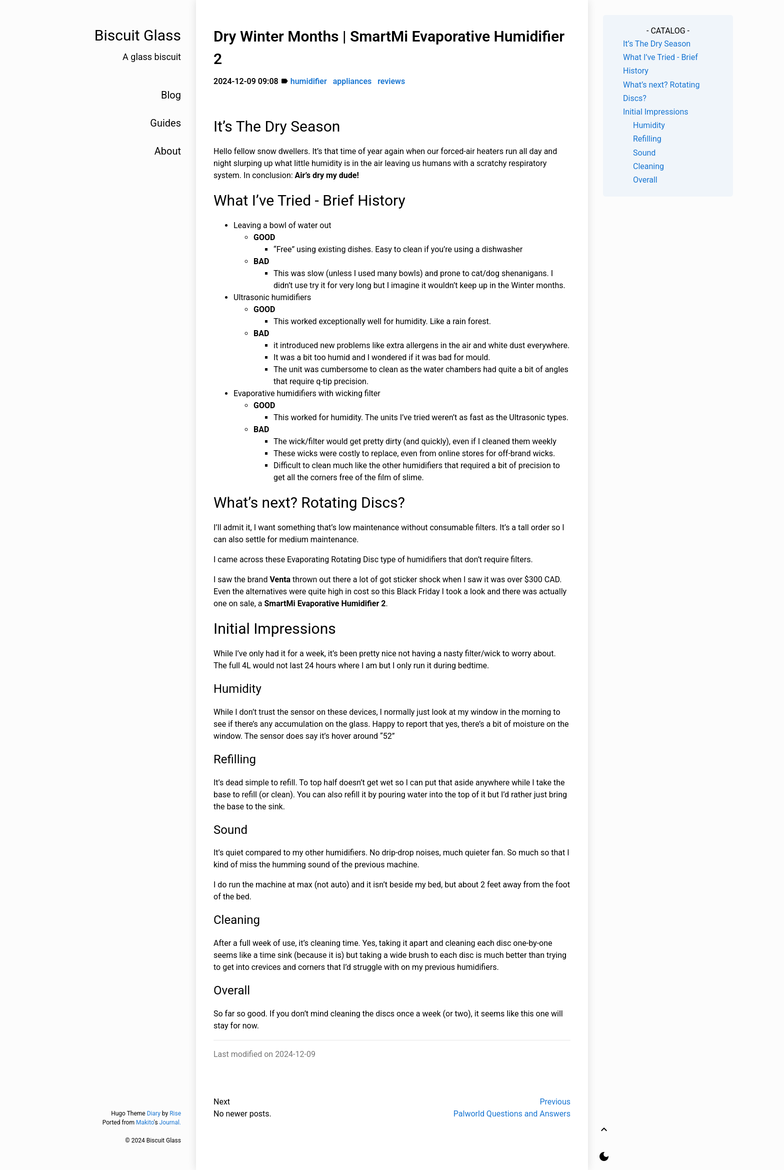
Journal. (170, 1122)
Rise (175, 1113)
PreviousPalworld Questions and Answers (512, 1107)
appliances (352, 81)
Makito (145, 1122)
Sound (644, 153)
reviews (391, 81)
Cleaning (648, 166)
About (167, 151)
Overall (645, 180)
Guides (165, 123)
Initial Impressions (655, 112)
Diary (153, 1113)
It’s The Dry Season (656, 44)
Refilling (647, 139)
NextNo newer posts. (243, 1107)
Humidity (649, 125)
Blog (171, 95)
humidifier (308, 81)
